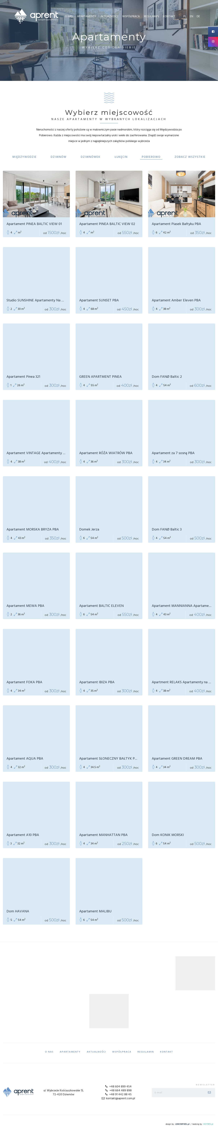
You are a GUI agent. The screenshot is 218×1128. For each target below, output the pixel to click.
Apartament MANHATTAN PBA (103, 835)
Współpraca (131, 16)
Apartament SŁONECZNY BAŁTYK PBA (109, 759)
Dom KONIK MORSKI (168, 835)
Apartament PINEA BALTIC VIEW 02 (107, 224)
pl (184, 16)
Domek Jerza (89, 529)
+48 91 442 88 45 (118, 1094)
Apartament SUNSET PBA (99, 300)
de (198, 16)
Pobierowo (151, 157)
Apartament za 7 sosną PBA (173, 453)
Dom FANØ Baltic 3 (167, 529)
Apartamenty (86, 16)
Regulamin (151, 16)
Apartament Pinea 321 (23, 377)
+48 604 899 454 (118, 1086)
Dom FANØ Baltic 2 (167, 377)
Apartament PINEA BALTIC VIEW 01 (34, 224)
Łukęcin (121, 157)
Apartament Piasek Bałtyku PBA (176, 224)
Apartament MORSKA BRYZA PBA (32, 529)
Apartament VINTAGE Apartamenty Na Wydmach (36, 453)
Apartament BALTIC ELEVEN (101, 606)
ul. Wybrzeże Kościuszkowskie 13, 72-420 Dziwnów (64, 1092)
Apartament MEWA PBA (25, 606)
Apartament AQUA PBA (24, 759)
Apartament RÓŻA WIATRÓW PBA (105, 453)
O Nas (69, 16)
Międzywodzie (24, 157)
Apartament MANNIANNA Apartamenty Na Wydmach (182, 606)
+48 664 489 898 (118, 1090)
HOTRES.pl (208, 1124)
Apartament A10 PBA (22, 835)
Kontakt (169, 16)
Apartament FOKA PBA (24, 682)
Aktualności (109, 16)
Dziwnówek (90, 157)
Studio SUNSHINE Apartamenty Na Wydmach (36, 300)
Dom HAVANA (17, 911)
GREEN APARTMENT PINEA (100, 377)
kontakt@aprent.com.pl (118, 1098)
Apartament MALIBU (95, 911)
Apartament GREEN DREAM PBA (177, 759)
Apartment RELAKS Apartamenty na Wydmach (182, 682)
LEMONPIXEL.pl (182, 1124)
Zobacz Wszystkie (190, 157)
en (191, 16)
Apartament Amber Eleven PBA (176, 300)
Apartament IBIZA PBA (96, 682)
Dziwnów (59, 157)
